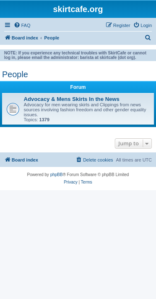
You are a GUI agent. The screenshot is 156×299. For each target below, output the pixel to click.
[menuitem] (22, 25)
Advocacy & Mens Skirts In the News (71, 99)
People (15, 74)
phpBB (56, 174)
